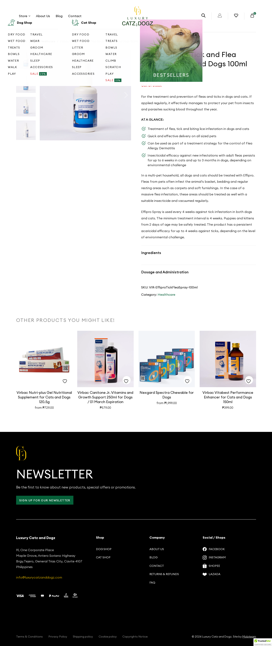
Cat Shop (103, 557)
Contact (74, 16)
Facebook (214, 549)
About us (156, 549)
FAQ (152, 582)
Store (24, 16)
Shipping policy (83, 636)
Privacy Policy (57, 636)
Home (20, 41)
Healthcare (47, 41)
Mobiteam (249, 636)
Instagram (214, 558)
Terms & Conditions (29, 636)
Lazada (211, 574)
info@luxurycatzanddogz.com (39, 577)
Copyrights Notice (135, 636)
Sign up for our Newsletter (44, 500)
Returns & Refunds (164, 574)
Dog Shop (104, 549)
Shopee (211, 566)
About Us (43, 16)
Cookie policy (108, 636)
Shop (32, 41)
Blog (59, 16)
